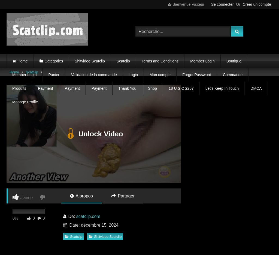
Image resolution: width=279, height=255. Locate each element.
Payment (45, 88)
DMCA (256, 88)
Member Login (202, 61)
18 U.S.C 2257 (181, 88)
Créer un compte (257, 4)
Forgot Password (196, 75)
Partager (123, 196)
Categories (54, 61)
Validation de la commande (94, 75)
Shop (152, 88)
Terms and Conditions (160, 61)
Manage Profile (25, 102)
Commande (232, 75)
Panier (53, 75)
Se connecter (222, 4)
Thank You (127, 88)
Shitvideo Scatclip (90, 61)
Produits (19, 88)
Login (133, 75)
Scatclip (123, 61)
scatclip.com (88, 216)
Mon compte (160, 75)
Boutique (233, 61)
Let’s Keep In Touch (222, 88)
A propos (81, 196)
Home (23, 61)
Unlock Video (93, 134)
